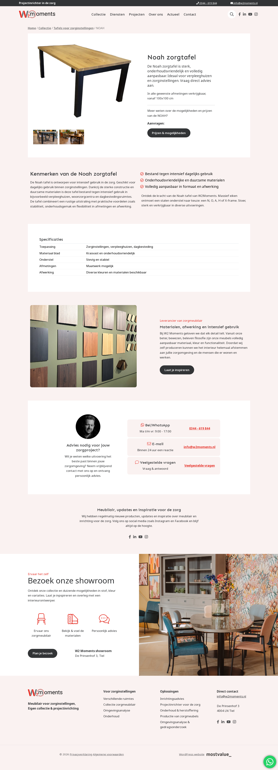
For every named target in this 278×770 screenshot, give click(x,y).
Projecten (136, 14)
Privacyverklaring (81, 754)
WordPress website (191, 754)
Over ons (156, 14)
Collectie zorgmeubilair (119, 704)
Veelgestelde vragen (199, 466)
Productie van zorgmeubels (179, 716)
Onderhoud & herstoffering (179, 710)
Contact (190, 14)
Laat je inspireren (178, 370)
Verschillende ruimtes (118, 699)
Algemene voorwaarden (108, 754)
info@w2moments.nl (244, 3)
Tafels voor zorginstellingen (74, 28)
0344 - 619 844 (206, 3)
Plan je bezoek (43, 653)
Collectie (98, 14)
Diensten (117, 14)
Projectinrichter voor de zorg (180, 704)
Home (32, 28)
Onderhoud (111, 716)
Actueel (173, 14)
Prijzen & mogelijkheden (170, 133)
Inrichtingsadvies (172, 699)
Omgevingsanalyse (116, 710)
